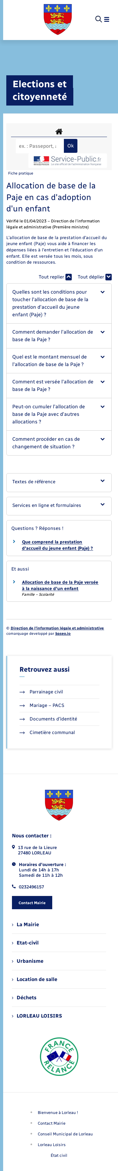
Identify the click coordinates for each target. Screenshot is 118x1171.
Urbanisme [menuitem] (27, 961)
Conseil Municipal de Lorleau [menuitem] (65, 1134)
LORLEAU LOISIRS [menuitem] (37, 1016)
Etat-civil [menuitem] (25, 943)
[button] (59, 303)
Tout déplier (95, 277)
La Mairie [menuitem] (25, 924)
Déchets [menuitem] (24, 998)
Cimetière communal (47, 732)
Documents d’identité (48, 719)
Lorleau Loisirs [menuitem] (52, 1144)
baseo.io (62, 633)
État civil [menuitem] (59, 1155)
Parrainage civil (41, 692)
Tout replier (55, 277)
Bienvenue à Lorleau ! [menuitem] (58, 1112)
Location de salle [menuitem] (34, 979)
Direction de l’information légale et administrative (57, 628)
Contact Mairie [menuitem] (51, 1123)
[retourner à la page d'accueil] (57, 19)
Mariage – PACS (42, 705)
